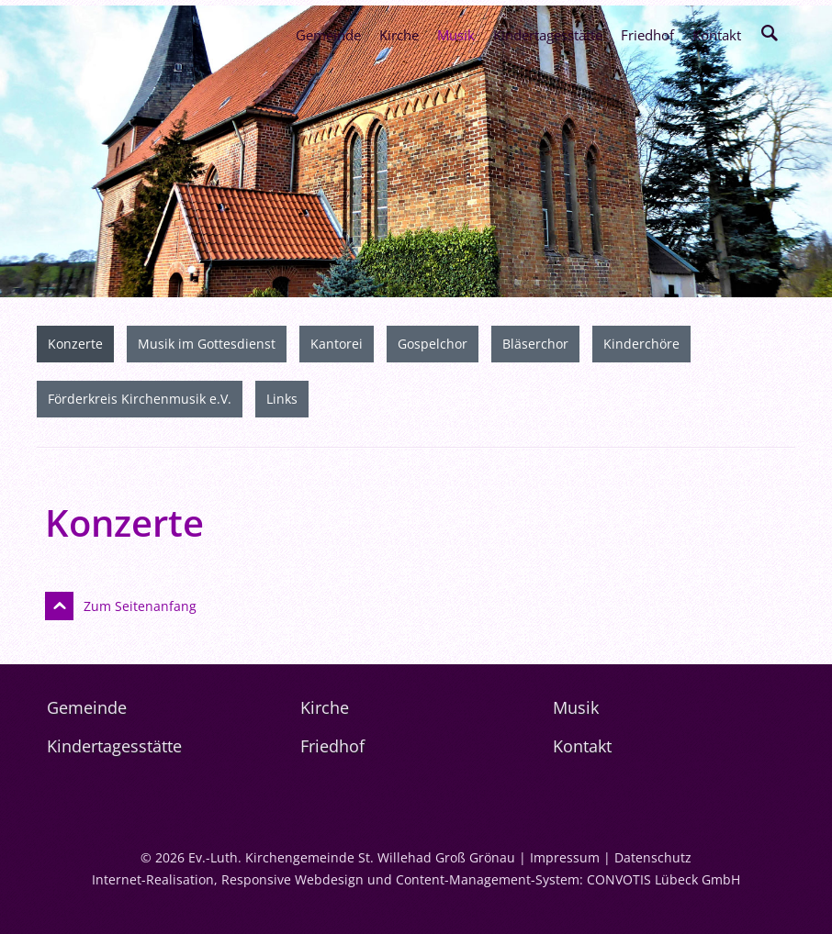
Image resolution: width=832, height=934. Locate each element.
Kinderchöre (641, 343)
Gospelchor (432, 343)
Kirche (399, 35)
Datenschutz (652, 857)
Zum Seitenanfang (140, 606)
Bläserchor (535, 343)
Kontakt (716, 35)
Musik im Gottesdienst (206, 343)
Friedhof (647, 35)
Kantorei (336, 343)
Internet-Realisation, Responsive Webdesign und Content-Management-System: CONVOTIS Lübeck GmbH (416, 879)
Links (282, 398)
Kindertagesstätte (547, 35)
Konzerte (75, 343)
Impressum (565, 857)
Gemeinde (328, 35)
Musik (456, 35)
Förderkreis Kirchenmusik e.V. (139, 398)
